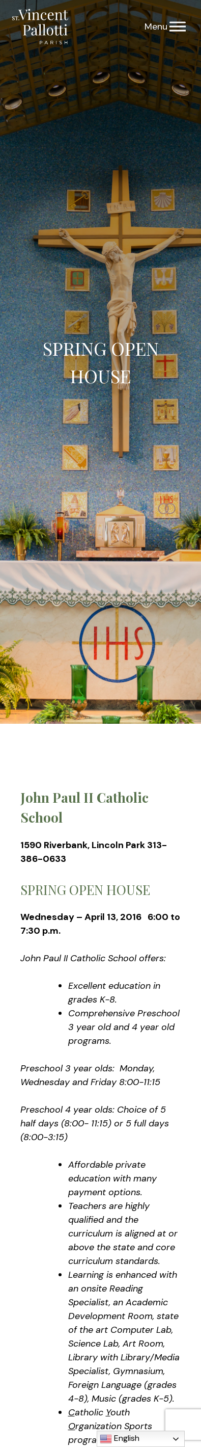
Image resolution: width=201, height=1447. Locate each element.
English (119, 1439)
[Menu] (177, 27)
